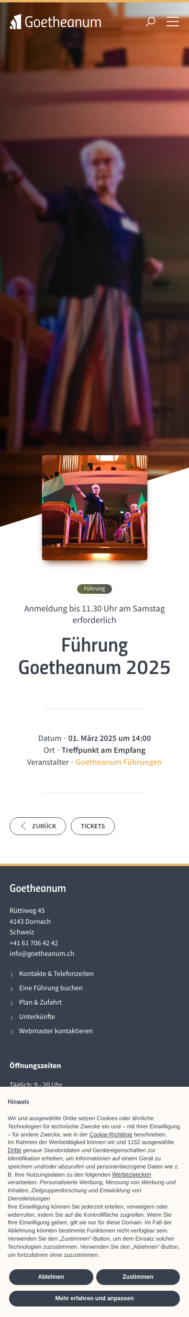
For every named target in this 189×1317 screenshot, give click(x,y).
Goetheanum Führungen (119, 762)
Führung (94, 588)
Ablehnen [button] (51, 1277)
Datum (50, 738)
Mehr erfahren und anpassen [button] (94, 1298)
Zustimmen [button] (137, 1277)
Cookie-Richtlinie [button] (111, 1134)
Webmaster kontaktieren (56, 1031)
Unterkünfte (37, 1016)
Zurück (38, 826)
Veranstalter (48, 762)
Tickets (93, 826)
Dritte (15, 1150)
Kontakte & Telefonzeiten (56, 973)
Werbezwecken (131, 1174)
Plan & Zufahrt (40, 1002)
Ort (49, 750)
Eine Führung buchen (51, 988)
